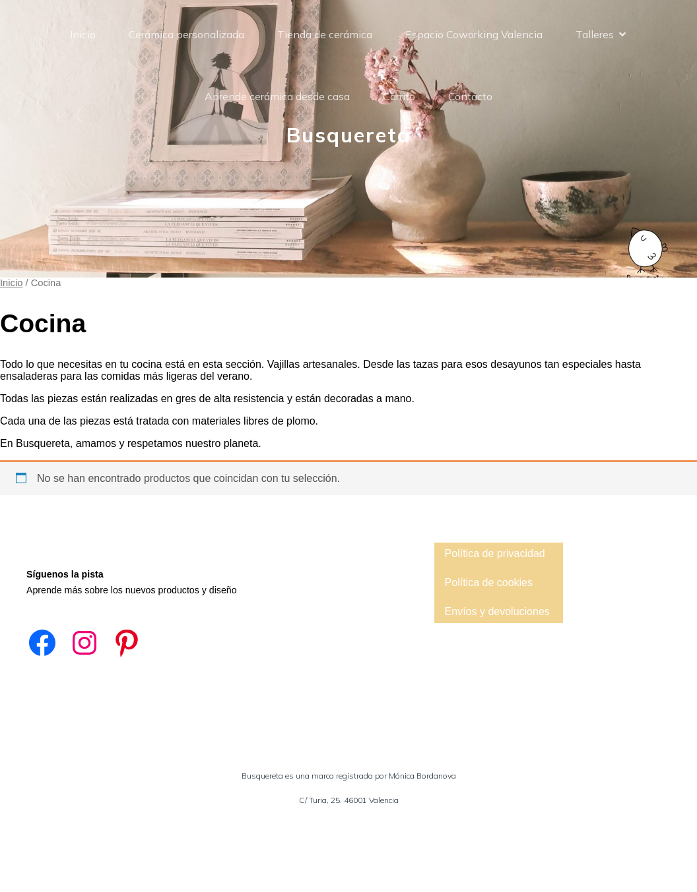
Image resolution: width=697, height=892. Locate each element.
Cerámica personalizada (186, 34)
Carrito (399, 96)
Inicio (83, 34)
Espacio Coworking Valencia (474, 34)
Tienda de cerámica (324, 34)
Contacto (470, 96)
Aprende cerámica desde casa (277, 96)
